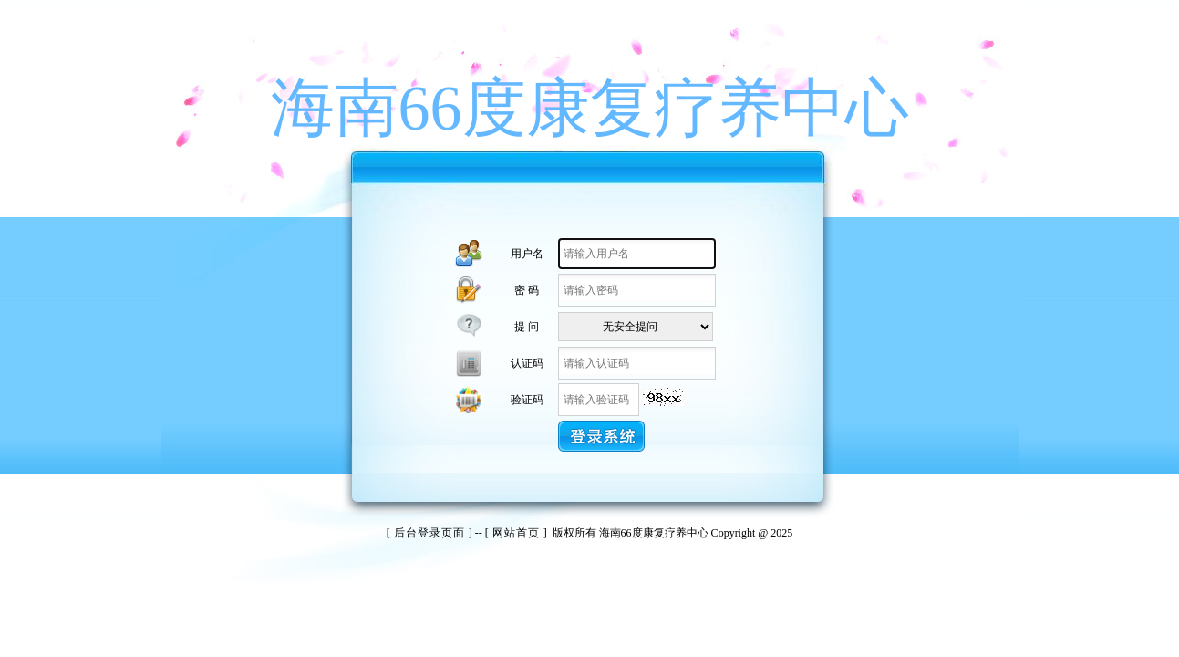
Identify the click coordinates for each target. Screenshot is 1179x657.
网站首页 (516, 533)
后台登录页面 (429, 533)
